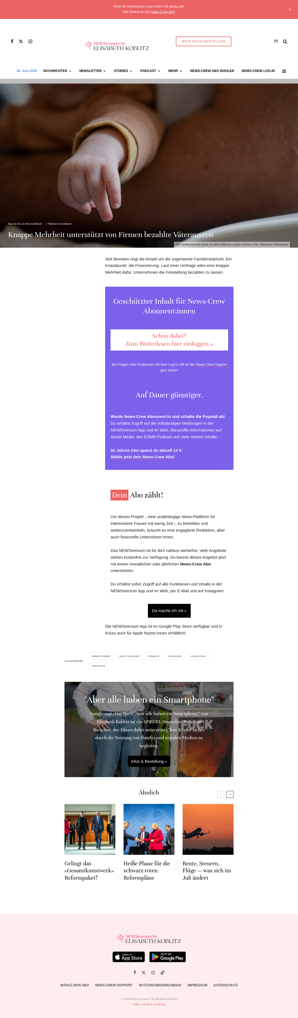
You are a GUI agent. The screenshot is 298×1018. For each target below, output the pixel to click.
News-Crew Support (211, 364)
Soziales (99, 666)
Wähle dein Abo (74, 985)
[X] (21, 41)
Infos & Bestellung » (149, 761)
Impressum (198, 985)
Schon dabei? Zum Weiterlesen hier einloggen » (169, 339)
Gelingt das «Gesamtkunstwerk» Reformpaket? (89, 877)
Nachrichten (55, 71)
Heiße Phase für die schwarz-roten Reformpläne (147, 877)
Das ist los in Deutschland (24, 223)
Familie (154, 656)
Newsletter (90, 71)
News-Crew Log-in (258, 71)
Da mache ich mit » (169, 610)
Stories (121, 71)
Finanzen (175, 656)
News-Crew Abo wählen (212, 71)
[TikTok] (162, 972)
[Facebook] (12, 41)
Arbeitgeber (102, 656)
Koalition (199, 656)
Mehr (173, 71)
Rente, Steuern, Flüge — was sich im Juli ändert (207, 877)
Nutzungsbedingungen (160, 985)
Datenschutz (226, 985)
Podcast (148, 71)
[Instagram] (30, 41)
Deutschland (130, 656)
